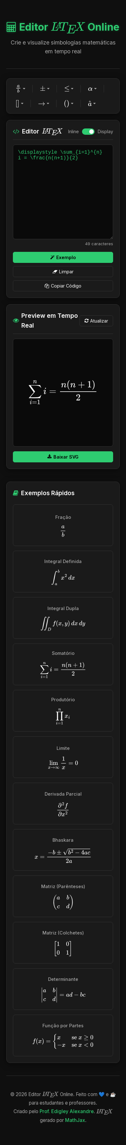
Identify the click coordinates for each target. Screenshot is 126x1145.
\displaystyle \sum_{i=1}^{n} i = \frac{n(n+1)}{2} (63, 192)
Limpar (63, 271)
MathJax (75, 1120)
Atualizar (96, 320)
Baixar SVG (63, 457)
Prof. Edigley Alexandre (67, 1111)
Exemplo (63, 257)
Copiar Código (63, 285)
